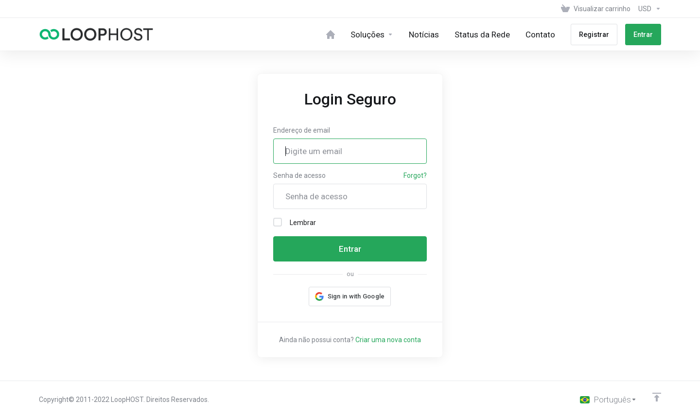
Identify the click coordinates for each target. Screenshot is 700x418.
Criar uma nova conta (388, 340)
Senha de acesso (299, 175)
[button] (350, 296)
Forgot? (415, 175)
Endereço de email (301, 130)
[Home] (330, 34)
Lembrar (294, 222)
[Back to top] (657, 397)
